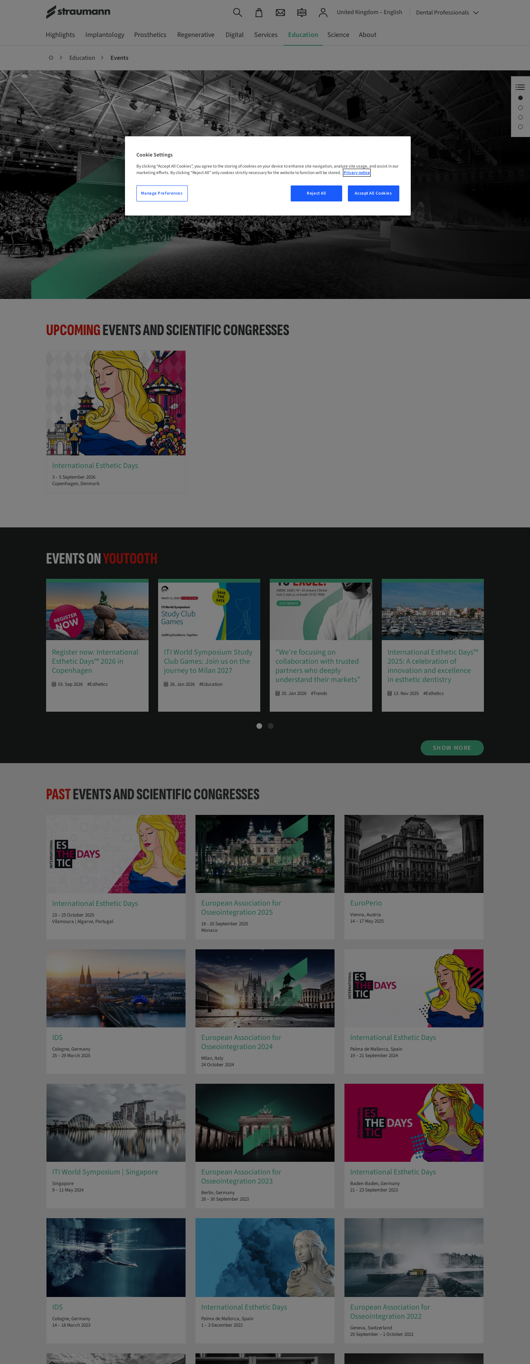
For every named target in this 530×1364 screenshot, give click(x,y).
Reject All (316, 193)
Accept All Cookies (373, 193)
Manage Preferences (162, 193)
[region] (268, 176)
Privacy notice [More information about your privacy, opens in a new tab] (357, 172)
